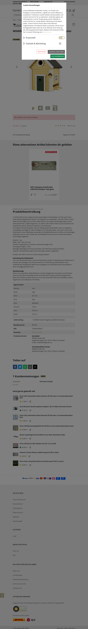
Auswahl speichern (56, 52)
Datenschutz (47, 32)
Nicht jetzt (42, 52)
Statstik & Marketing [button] (34, 43)
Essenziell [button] (29, 37)
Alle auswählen (57, 56)
